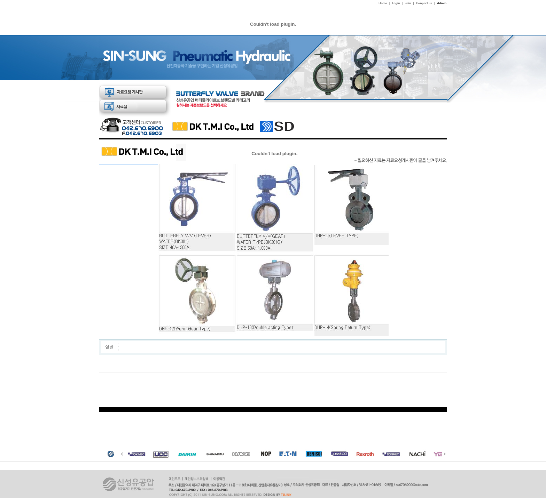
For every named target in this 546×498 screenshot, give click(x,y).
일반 (109, 347)
